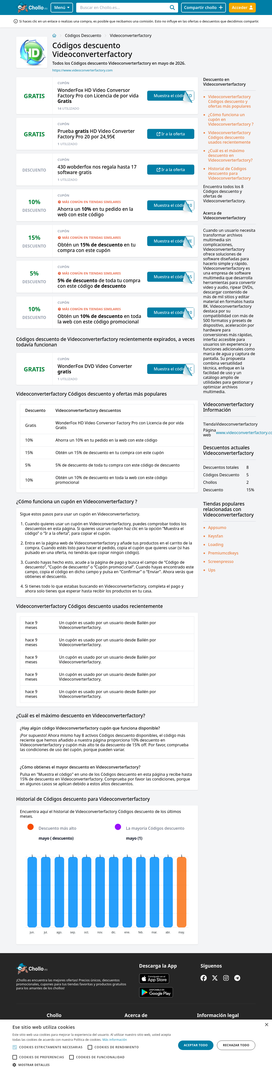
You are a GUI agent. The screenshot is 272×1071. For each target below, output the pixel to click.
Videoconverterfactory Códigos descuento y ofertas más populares (229, 101)
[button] (91, 1064)
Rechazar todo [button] (236, 1045)
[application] (107, 893)
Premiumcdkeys (223, 553)
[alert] (136, 1045)
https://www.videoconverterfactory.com (82, 70)
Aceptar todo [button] (196, 1045)
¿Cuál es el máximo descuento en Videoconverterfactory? (230, 155)
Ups (211, 570)
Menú (61, 7)
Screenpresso (220, 561)
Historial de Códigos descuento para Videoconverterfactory (229, 173)
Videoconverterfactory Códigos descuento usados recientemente (229, 137)
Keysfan (215, 536)
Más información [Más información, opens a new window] (114, 1040)
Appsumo (217, 527)
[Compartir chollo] (203, 7)
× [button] (266, 1025)
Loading (215, 544)
